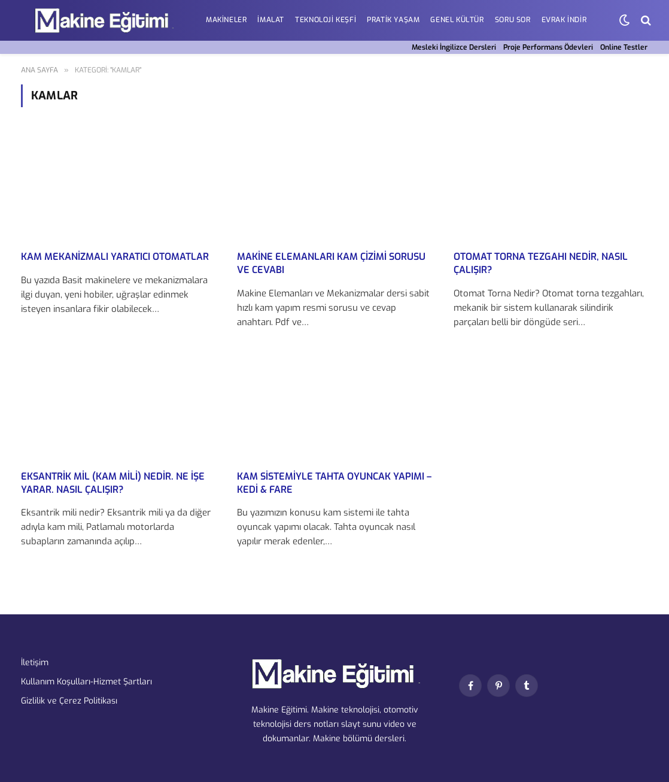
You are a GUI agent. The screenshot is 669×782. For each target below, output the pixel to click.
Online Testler (623, 47)
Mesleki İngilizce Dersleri (454, 47)
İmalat (270, 20)
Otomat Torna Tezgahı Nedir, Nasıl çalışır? (541, 263)
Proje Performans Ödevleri (548, 47)
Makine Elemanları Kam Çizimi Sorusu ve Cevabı (331, 263)
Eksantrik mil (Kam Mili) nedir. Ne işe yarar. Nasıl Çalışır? (113, 483)
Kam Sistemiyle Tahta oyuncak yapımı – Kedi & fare (334, 483)
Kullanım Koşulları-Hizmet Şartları (86, 681)
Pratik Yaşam (393, 20)
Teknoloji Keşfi (325, 20)
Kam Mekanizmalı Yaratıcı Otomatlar (115, 256)
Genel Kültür (456, 20)
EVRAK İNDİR (564, 20)
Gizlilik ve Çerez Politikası (69, 701)
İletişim (34, 662)
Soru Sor (513, 20)
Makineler (226, 20)
